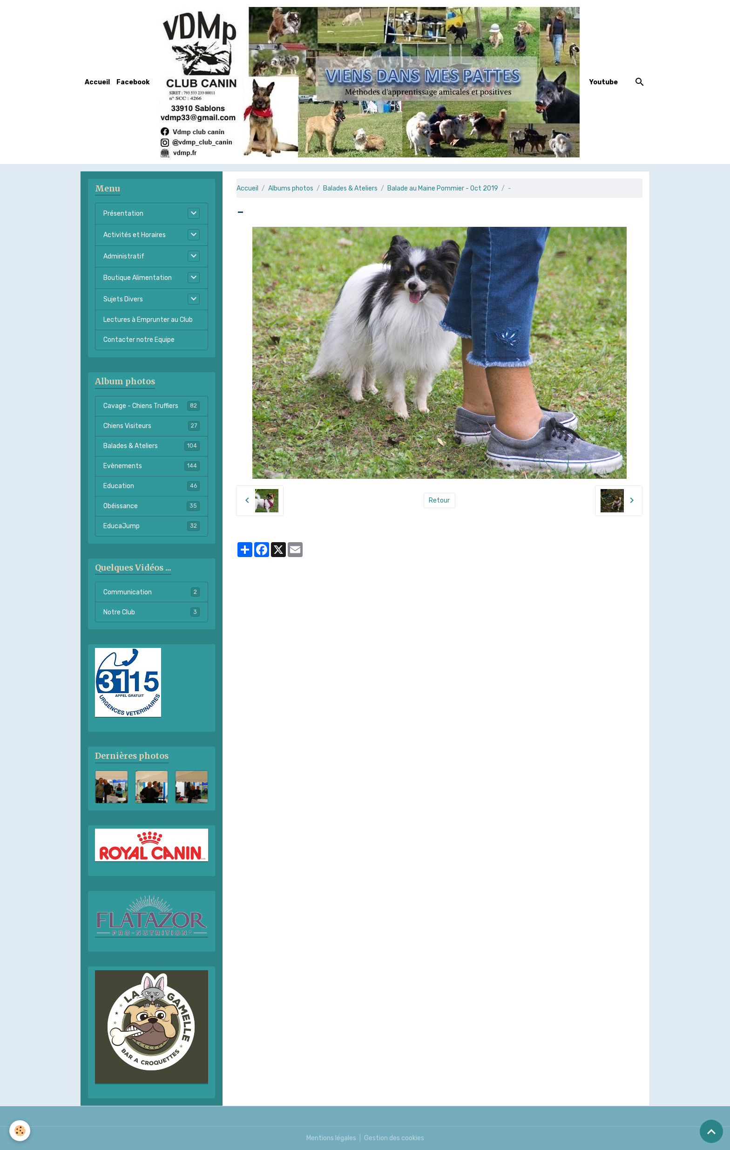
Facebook (132, 82)
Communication (151, 592)
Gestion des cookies (394, 1138)
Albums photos (290, 188)
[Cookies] (19, 1130)
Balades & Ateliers (350, 188)
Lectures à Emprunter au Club (148, 320)
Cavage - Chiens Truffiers (151, 405)
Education (151, 485)
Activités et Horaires (134, 235)
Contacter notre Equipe (139, 340)
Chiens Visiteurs (151, 425)
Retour (439, 500)
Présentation (123, 214)
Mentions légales (331, 1138)
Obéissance (151, 505)
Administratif (123, 256)
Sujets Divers (123, 299)
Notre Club (151, 612)
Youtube (603, 82)
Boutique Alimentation (137, 278)
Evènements (151, 465)
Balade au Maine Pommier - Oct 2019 (442, 188)
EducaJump (151, 526)
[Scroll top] (711, 1131)
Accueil (97, 82)
